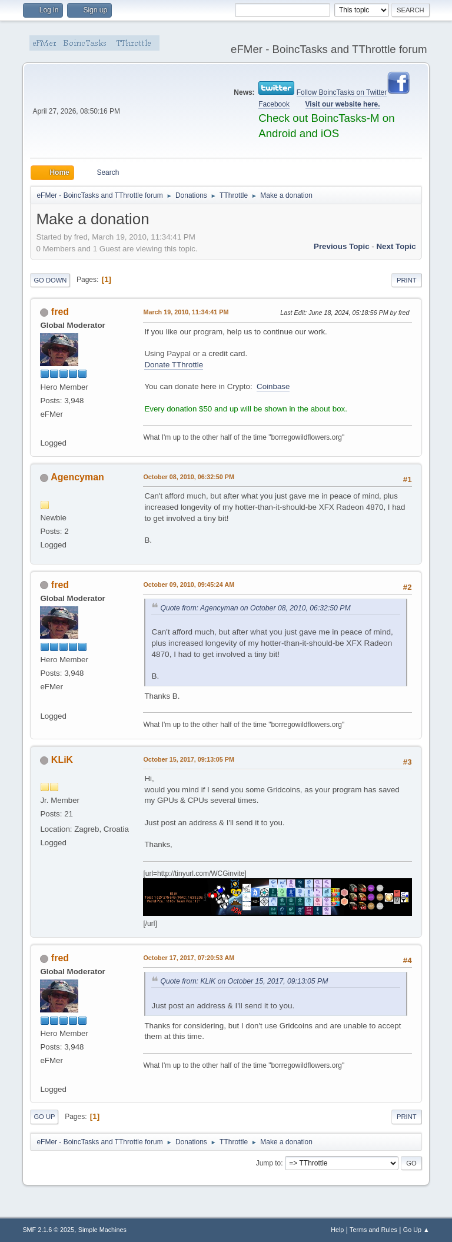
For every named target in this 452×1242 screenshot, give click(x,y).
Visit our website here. (342, 104)
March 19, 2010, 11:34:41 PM (185, 312)
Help (337, 1229)
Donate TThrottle (173, 364)
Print (407, 280)
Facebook (274, 104)
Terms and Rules (373, 1229)
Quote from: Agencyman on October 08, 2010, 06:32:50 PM (255, 608)
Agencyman (77, 477)
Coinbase (273, 386)
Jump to (268, 1163)
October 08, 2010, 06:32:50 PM (188, 476)
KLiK (62, 760)
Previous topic (342, 246)
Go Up (44, 1116)
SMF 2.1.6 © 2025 (48, 1229)
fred (60, 312)
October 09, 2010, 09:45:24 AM (188, 584)
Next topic (396, 246)
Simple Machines (102, 1229)
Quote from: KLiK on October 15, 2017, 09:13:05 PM (244, 981)
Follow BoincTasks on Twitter (342, 92)
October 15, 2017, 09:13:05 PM (188, 759)
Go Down (50, 280)
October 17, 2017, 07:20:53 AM (188, 957)
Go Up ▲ (416, 1229)
